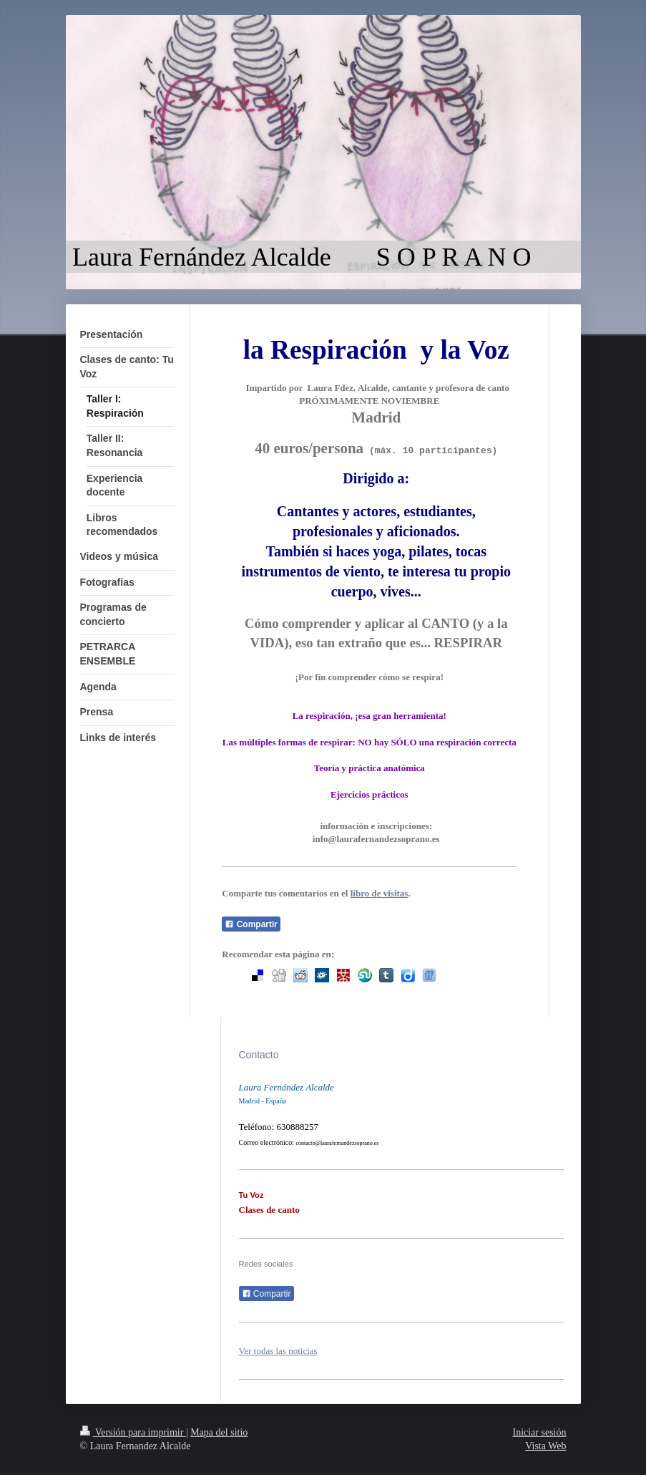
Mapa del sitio (219, 1432)
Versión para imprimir (133, 1432)
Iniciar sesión (539, 1432)
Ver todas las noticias (278, 1350)
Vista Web (545, 1446)
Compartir (251, 924)
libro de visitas (379, 893)
